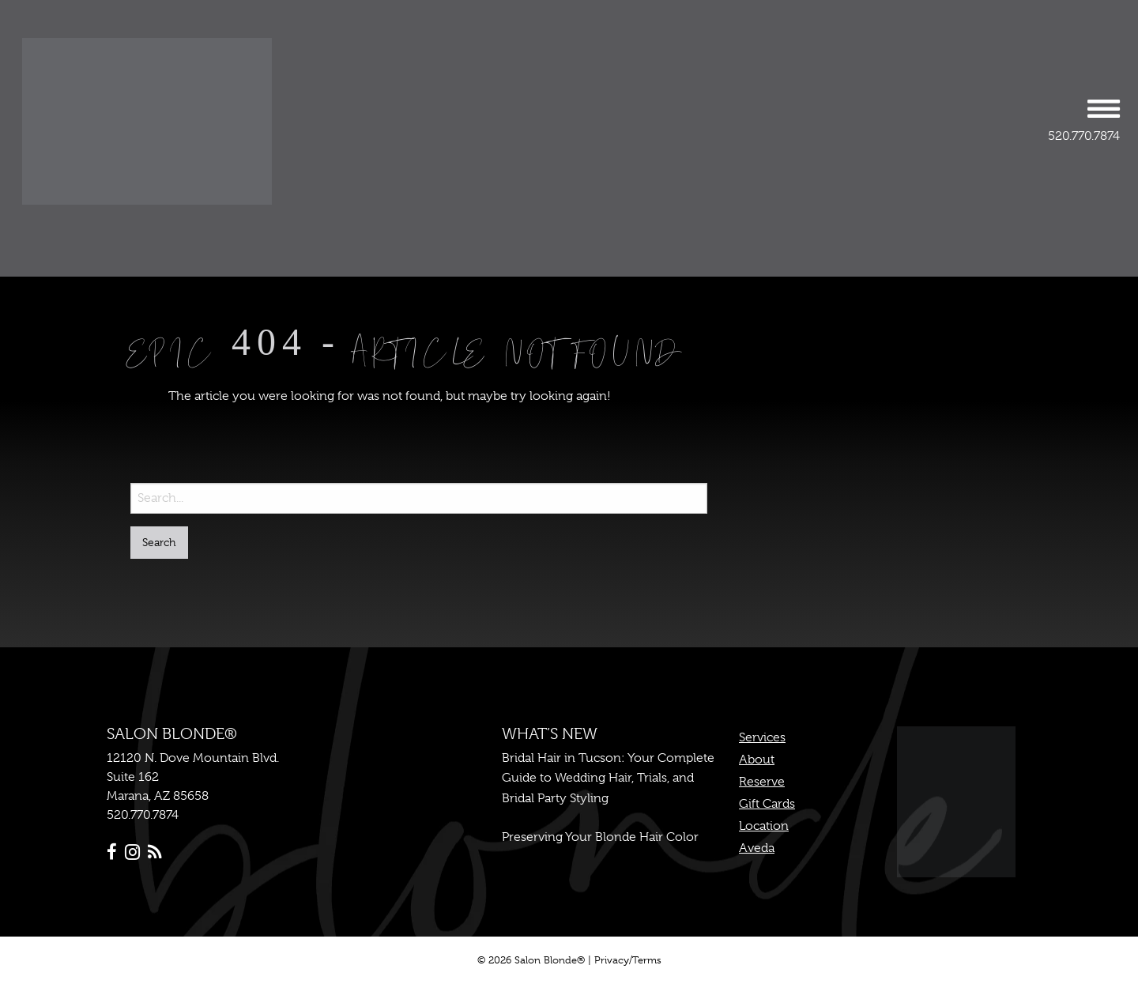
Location (764, 826)
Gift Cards (767, 804)
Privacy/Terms (627, 960)
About (756, 759)
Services (762, 737)
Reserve (762, 782)
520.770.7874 (1084, 136)
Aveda (756, 848)
